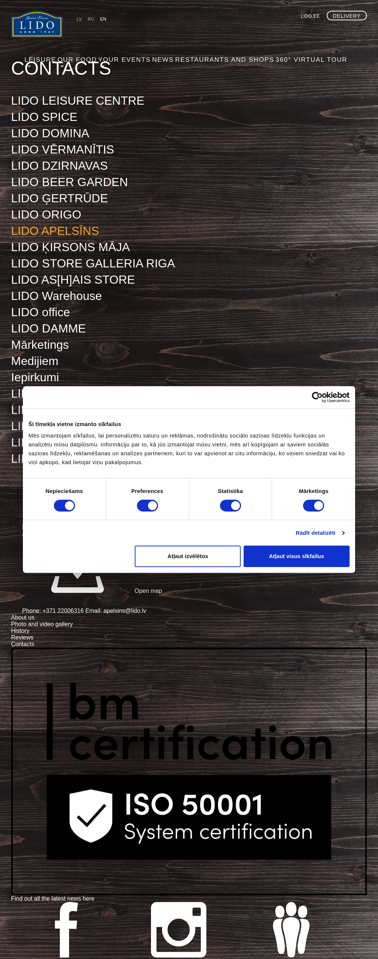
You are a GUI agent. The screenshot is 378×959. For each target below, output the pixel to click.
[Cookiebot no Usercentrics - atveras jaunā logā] (317, 397)
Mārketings (40, 344)
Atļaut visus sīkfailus (296, 556)
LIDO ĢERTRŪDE (59, 198)
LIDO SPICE (44, 117)
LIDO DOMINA (50, 133)
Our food (125, 31)
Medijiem (34, 361)
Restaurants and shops (260, 31)
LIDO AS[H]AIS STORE (73, 279)
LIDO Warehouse (56, 296)
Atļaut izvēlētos (188, 556)
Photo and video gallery (42, 624)
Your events (168, 31)
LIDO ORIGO (46, 214)
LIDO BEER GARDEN (69, 182)
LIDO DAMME (48, 328)
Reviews (22, 637)
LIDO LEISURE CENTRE (77, 100)
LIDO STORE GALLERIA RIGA (93, 263)
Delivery (347, 16)
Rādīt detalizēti (315, 533)
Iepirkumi (35, 377)
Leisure (89, 31)
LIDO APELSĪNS (55, 230)
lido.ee (310, 16)
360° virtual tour (333, 31)
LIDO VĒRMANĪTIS (62, 149)
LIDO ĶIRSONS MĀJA (70, 247)
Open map (92, 591)
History (20, 631)
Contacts (22, 644)
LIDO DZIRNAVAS (59, 165)
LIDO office (40, 312)
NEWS (205, 31)
